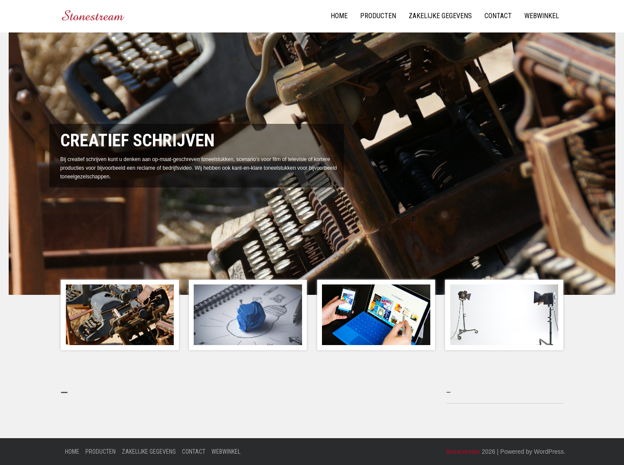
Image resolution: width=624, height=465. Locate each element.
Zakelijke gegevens (440, 16)
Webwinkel (541, 16)
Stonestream (462, 451)
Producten (378, 16)
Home (339, 16)
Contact (498, 16)
